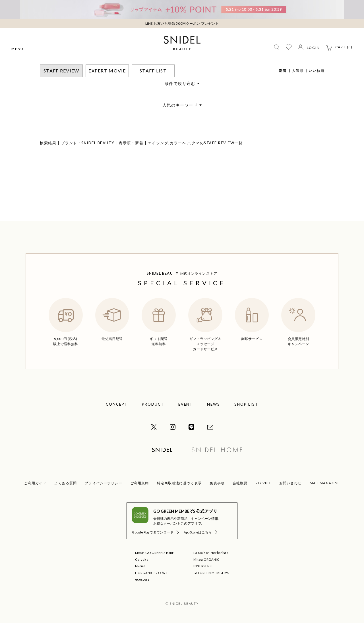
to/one (140, 581)
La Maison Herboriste (211, 567)
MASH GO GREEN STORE (154, 567)
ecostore (142, 594)
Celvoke (142, 574)
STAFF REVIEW (70, 68)
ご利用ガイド (35, 498)
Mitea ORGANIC (206, 574)
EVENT (185, 419)
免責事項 (217, 498)
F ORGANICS (145, 587)
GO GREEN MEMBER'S (211, 587)
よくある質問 (65, 498)
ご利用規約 (139, 498)
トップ (45, 68)
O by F (163, 587)
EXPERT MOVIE (107, 85)
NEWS (213, 419)
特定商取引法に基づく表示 (179, 498)
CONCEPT (117, 419)
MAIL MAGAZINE (325, 498)
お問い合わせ (290, 498)
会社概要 (240, 498)
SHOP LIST (246, 419)
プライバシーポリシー (103, 498)
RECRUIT (263, 498)
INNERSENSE (203, 581)
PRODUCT (153, 419)
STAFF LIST (153, 85)
